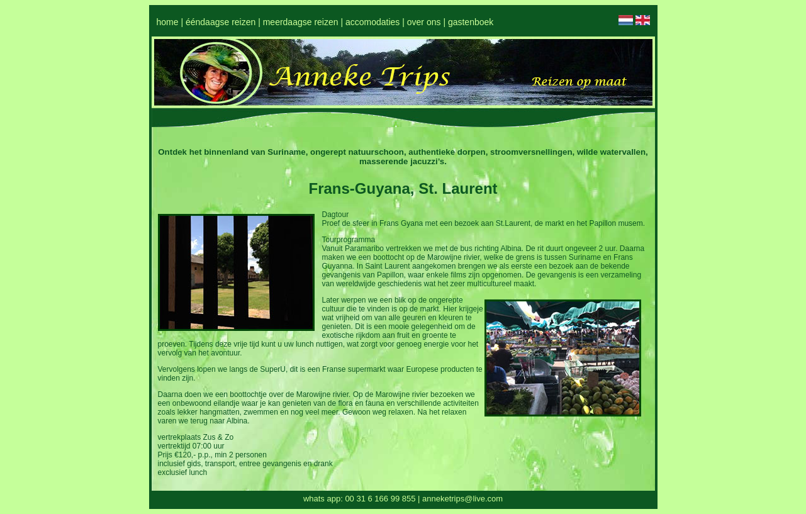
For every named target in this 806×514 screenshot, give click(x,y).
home (168, 22)
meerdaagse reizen (301, 22)
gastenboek (470, 22)
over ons (424, 22)
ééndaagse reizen (220, 22)
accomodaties (372, 22)
